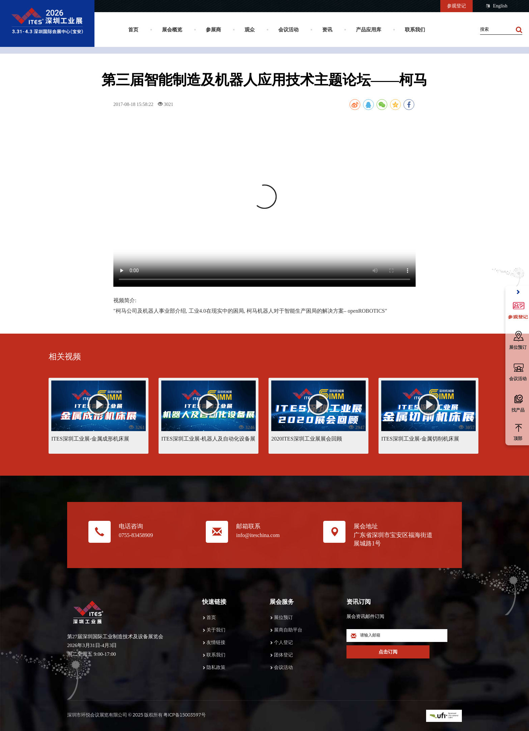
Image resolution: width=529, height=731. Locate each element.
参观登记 (456, 5)
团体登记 (283, 654)
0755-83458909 (136, 535)
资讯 (327, 30)
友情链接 (215, 642)
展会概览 (172, 30)
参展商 (213, 30)
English (496, 6)
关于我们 (215, 629)
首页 (133, 30)
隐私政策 (215, 667)
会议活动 (288, 30)
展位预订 (283, 617)
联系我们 (415, 30)
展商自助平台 (288, 629)
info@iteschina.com (258, 535)
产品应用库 (368, 30)
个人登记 (283, 642)
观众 (250, 30)
